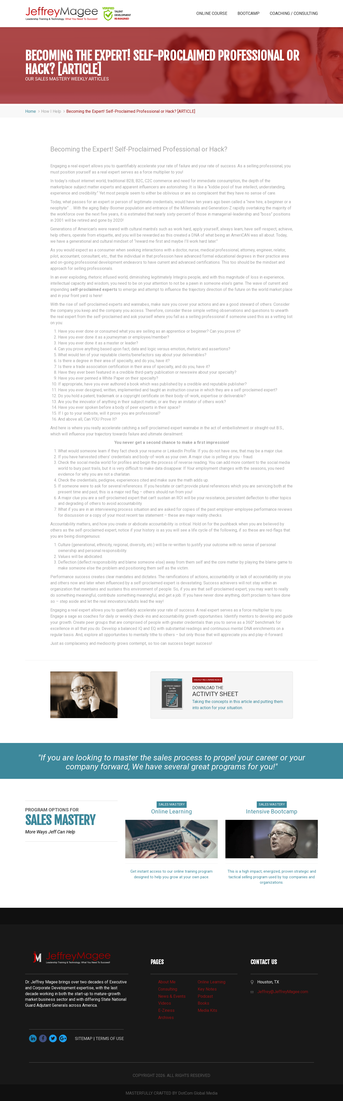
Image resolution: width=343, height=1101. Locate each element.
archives (166, 1017)
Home (33, 111)
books (203, 1003)
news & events (172, 996)
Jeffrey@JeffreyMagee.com (283, 991)
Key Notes (207, 989)
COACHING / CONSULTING (294, 13)
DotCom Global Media (197, 1093)
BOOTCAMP (248, 13)
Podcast (205, 996)
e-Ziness (166, 1010)
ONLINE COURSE (211, 13)
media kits (207, 1010)
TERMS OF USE (110, 1038)
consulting (167, 989)
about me (167, 982)
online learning (211, 982)
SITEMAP (83, 1038)
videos (164, 1003)
